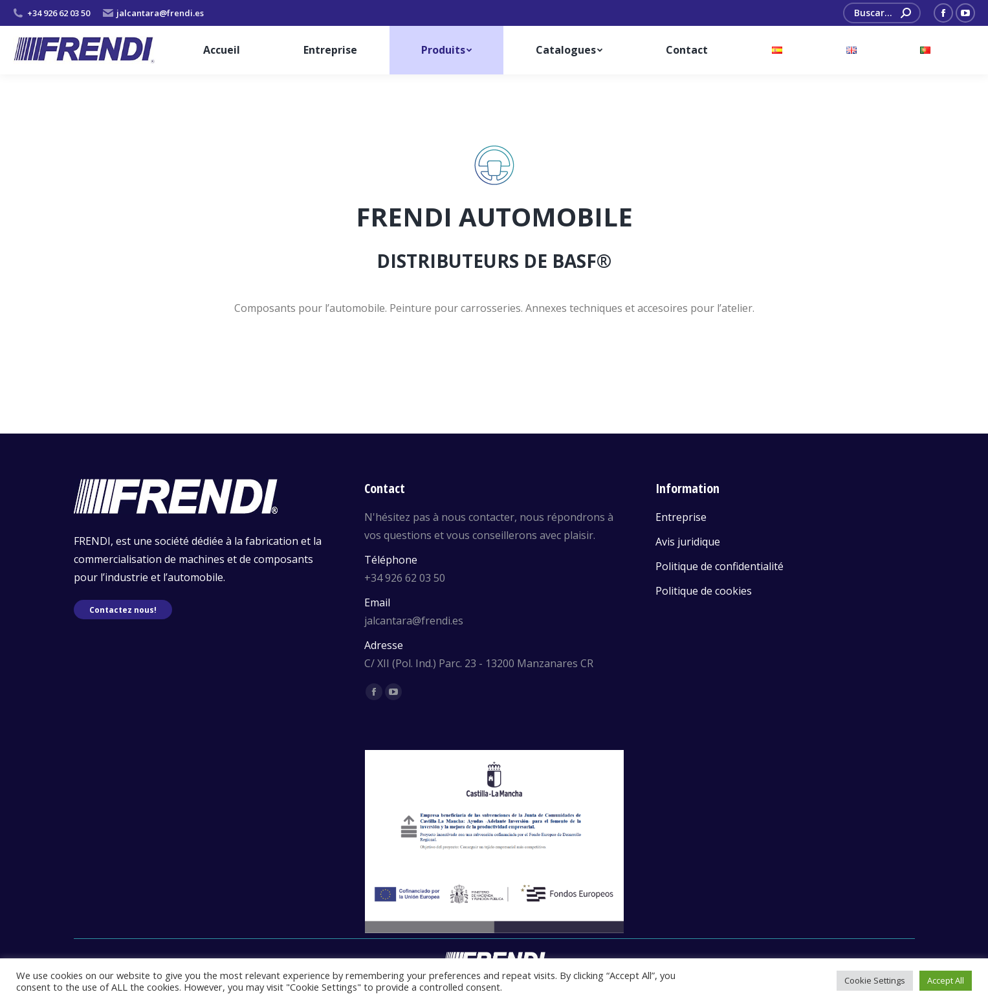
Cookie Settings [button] (874, 980)
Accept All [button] (945, 980)
